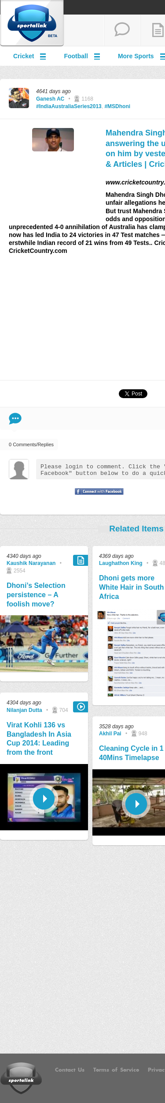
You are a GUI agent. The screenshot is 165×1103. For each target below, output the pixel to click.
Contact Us (69, 1070)
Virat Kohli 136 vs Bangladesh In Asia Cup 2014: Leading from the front (39, 738)
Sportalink (32, 23)
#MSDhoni (117, 106)
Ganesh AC (50, 99)
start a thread (122, 30)
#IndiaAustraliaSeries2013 (69, 106)
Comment (15, 419)
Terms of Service (116, 1070)
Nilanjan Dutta (24, 710)
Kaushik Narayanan (31, 563)
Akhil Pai (110, 733)
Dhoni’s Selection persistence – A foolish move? (36, 595)
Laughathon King (121, 563)
